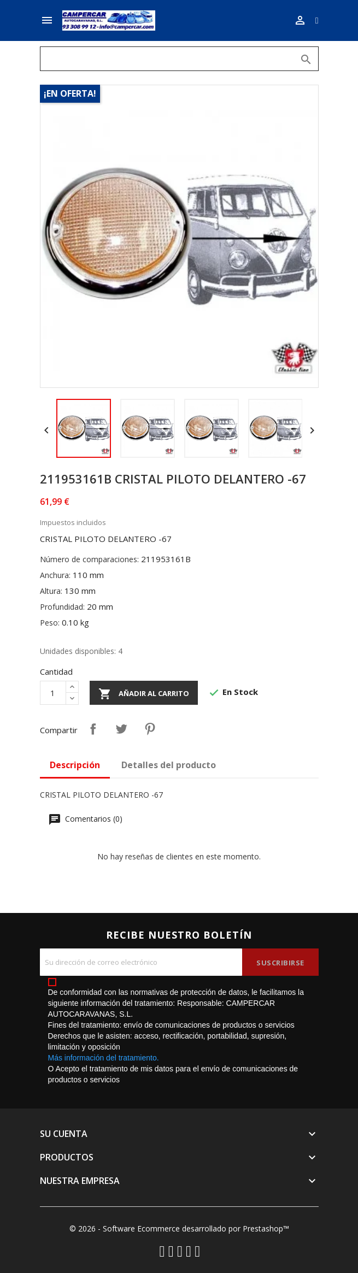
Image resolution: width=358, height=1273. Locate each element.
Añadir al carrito (143, 693)
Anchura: (55, 575)
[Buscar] (179, 58)
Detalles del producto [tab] (168, 765)
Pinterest (150, 729)
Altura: (51, 591)
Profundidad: (62, 607)
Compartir (93, 729)
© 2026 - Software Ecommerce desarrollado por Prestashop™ (179, 1228)
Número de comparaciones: (89, 559)
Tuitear (121, 729)
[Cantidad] (53, 693)
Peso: (50, 622)
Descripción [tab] (75, 765)
